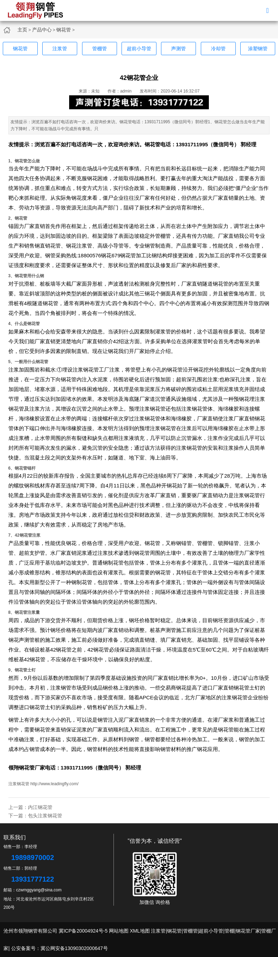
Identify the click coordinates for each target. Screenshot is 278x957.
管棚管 (99, 48)
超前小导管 (139, 48)
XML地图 (140, 931)
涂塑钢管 (258, 48)
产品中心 (42, 29)
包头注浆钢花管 (45, 815)
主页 (22, 29)
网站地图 (119, 931)
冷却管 (218, 48)
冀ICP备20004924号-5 (83, 931)
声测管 (178, 48)
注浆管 (59, 48)
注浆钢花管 (18, 783)
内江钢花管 (40, 807)
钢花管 (63, 29)
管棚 (229, 931)
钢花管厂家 (32, 768)
